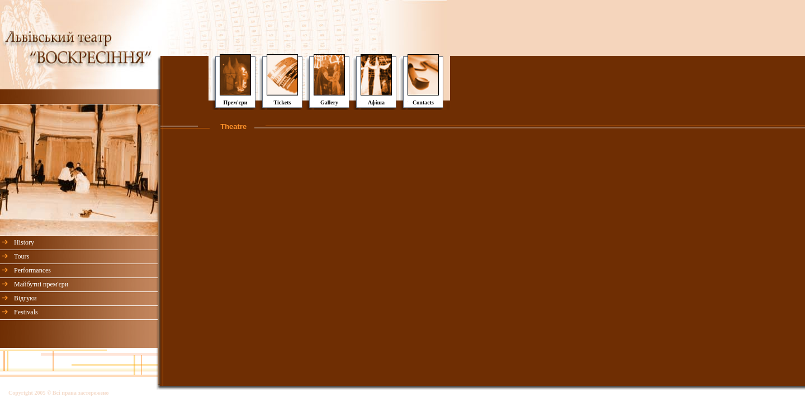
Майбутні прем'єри (41, 284)
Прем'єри (235, 102)
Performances (32, 270)
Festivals (26, 312)
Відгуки (25, 298)
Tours (21, 256)
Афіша (376, 102)
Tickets (282, 102)
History (24, 242)
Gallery (329, 102)
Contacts (423, 102)
